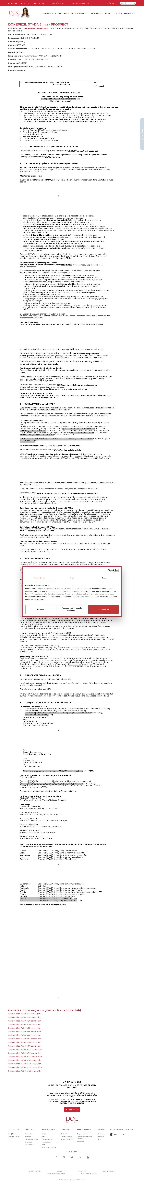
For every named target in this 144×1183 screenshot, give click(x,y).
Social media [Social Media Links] (72, 1152)
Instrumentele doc (80, 3)
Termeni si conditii (34, 1171)
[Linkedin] (80, 1157)
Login (113, 3)
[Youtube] (87, 1157)
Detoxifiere (45, 1134)
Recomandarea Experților (121, 1129)
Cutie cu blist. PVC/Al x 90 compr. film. (24, 1042)
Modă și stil (64, 1134)
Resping (40, 609)
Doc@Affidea (12, 1134)
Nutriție (44, 1136)
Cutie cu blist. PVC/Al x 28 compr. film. (24, 1021)
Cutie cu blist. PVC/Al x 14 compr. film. (24, 1017)
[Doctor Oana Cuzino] (19, 13)
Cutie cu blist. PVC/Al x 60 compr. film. (24, 1035)
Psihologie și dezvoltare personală (84, 1137)
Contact (59, 1171)
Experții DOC (49, 13)
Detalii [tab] (72, 578)
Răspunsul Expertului (14, 1136)
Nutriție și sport (80, 13)
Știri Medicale (29, 1144)
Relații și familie (113, 13)
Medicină (28, 1136)
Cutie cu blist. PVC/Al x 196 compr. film (25, 1071)
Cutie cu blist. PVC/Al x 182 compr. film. (25, 1067)
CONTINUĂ (72, 1109)
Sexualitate (80, 1141)
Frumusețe (97, 13)
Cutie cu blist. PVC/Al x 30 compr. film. (24, 1024)
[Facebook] (56, 1157)
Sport (43, 1144)
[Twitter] (72, 1157)
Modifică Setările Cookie (89, 1173)
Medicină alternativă (31, 1139)
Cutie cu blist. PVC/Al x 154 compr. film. (25, 1064)
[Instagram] (64, 1157)
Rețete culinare (46, 1142)
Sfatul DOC (28, 1142)
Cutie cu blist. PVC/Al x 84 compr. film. (24, 1039)
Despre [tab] (105, 578)
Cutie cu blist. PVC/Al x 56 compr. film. (24, 1032)
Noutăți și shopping (67, 1136)
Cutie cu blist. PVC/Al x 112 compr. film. (25, 1053)
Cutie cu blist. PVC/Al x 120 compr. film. (25, 1057)
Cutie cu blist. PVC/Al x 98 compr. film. (24, 1046)
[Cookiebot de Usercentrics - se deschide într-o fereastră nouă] (109, 570)
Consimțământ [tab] (39, 578)
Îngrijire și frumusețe (67, 1139)
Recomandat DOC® (109, 1171)
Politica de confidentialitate (56, 1173)
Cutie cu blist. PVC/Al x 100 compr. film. (25, 1050)
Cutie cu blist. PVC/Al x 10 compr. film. (24, 1014)
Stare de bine (102, 1134)
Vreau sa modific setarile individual (72, 609)
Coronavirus (28, 1134)
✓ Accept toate (103, 609)
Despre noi (82, 1171)
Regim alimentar (47, 1139)
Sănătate (63, 13)
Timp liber (101, 1136)
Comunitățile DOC (58, 3)
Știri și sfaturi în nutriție (49, 1147)
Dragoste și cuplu (82, 1134)
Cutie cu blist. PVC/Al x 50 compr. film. (24, 1028)
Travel (99, 1139)
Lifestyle (129, 13)
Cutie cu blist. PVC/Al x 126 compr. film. (25, 1060)
